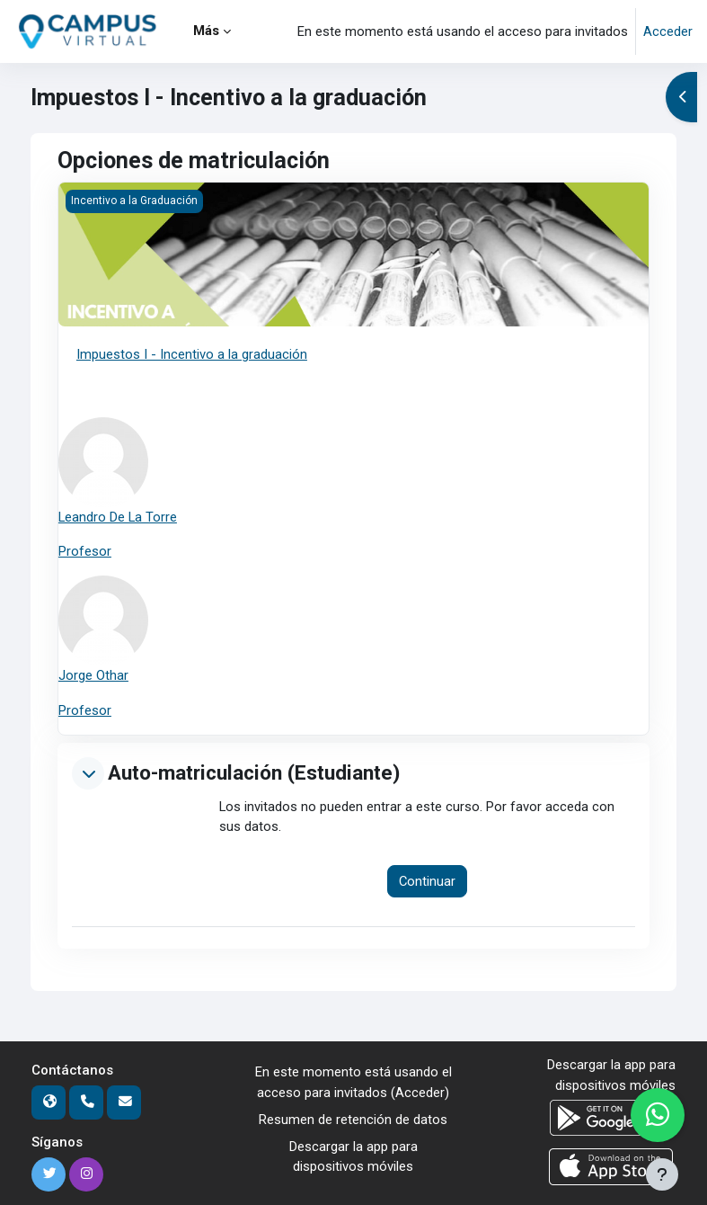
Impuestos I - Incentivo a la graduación (191, 354)
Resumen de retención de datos (353, 1119)
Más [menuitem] (206, 30)
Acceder (668, 31)
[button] (88, 773)
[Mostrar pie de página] (662, 1174)
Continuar (427, 881)
